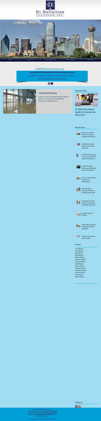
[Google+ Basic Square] (79, 406)
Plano (53, 414)
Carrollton (36, 414)
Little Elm (52, 413)
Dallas (39, 413)
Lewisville (42, 414)
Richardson (48, 414)
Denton (47, 413)
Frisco (42, 413)
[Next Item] (94, 100)
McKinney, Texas (42, 416)
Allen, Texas (53, 411)
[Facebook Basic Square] (76, 406)
